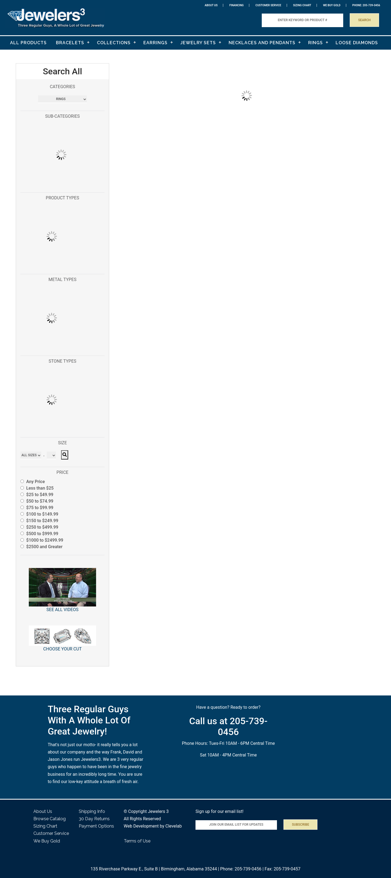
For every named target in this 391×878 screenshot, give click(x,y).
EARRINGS (155, 42)
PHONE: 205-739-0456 (366, 5)
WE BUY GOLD (331, 5)
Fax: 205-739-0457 (283, 868)
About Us (211, 5)
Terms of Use (137, 841)
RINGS (315, 42)
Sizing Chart (302, 5)
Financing (236, 5)
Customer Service (268, 5)
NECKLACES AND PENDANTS (262, 42)
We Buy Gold (46, 841)
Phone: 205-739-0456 (240, 868)
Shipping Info (92, 811)
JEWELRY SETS (198, 42)
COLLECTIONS (114, 42)
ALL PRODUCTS (28, 42)
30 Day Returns (94, 818)
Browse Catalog (49, 818)
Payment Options (96, 826)
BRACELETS (70, 42)
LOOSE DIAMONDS (357, 42)
